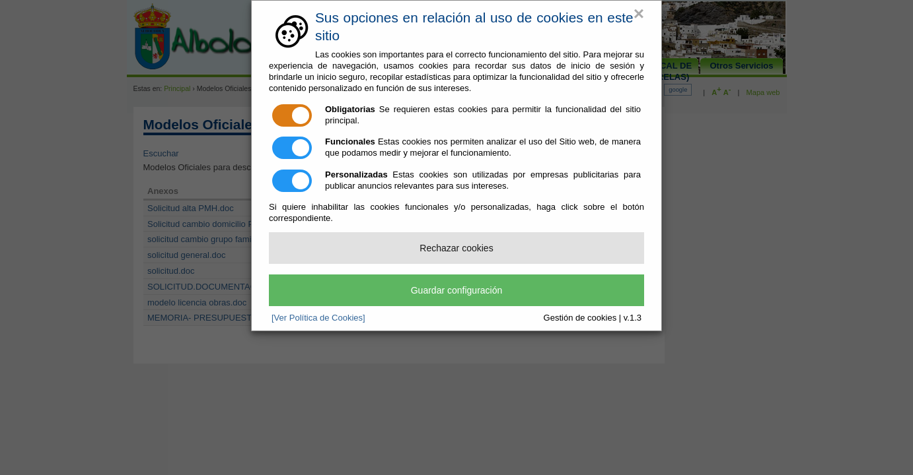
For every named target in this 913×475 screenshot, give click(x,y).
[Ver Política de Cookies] (318, 318)
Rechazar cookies (456, 248)
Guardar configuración (457, 290)
